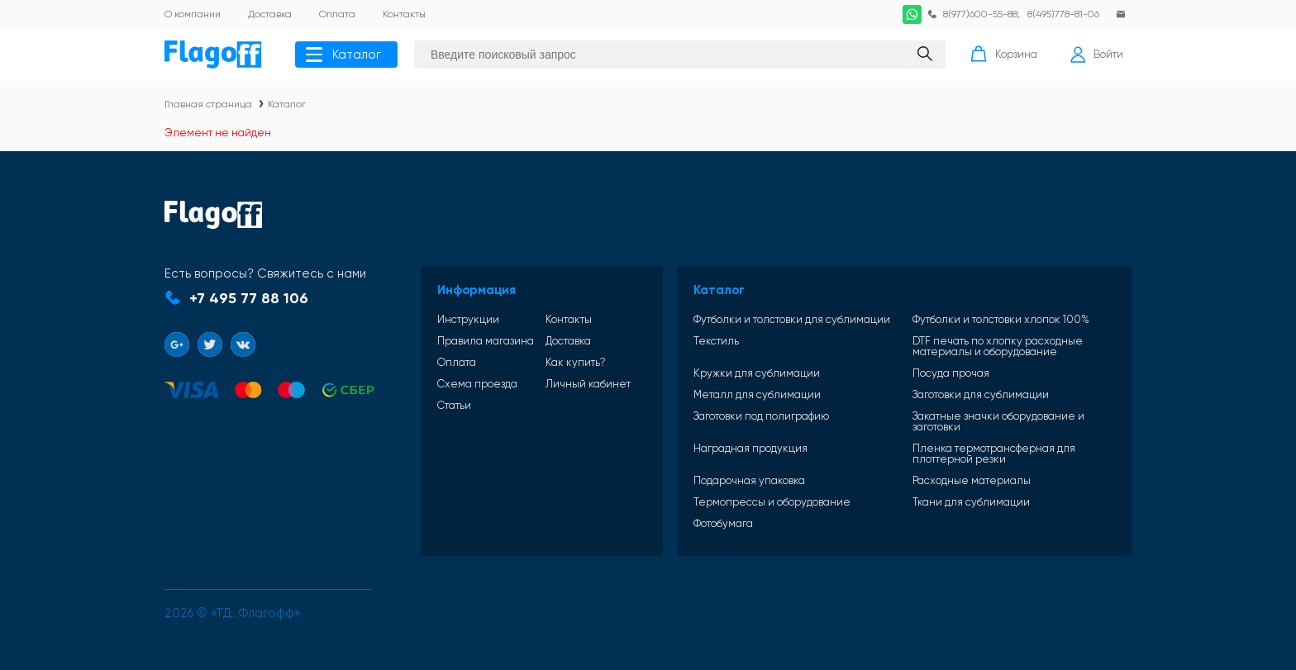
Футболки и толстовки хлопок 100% (1000, 319)
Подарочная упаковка (749, 480)
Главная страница (208, 104)
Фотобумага (723, 523)
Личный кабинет (588, 383)
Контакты (569, 319)
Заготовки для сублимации (980, 394)
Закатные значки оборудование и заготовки (998, 421)
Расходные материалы (971, 480)
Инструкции (468, 319)
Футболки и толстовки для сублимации (791, 319)
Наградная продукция (750, 448)
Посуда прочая (950, 373)
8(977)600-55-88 (980, 14)
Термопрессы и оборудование (771, 502)
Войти (1096, 54)
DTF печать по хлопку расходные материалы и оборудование (997, 346)
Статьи (454, 405)
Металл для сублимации (757, 394)
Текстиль (716, 341)
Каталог (343, 54)
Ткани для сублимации (971, 502)
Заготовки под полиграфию (761, 416)
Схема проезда (477, 383)
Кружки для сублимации (756, 373)
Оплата (456, 362)
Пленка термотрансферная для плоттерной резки (993, 453)
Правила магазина (485, 340)
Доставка (568, 340)
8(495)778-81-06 (1063, 14)
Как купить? (576, 362)
